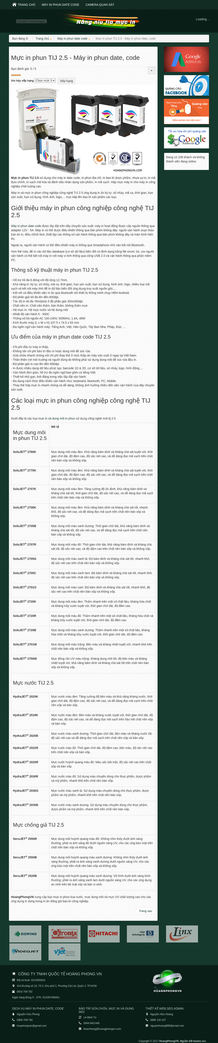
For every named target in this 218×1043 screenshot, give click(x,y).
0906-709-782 (25, 1020)
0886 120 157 (158, 1020)
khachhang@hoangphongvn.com (102, 1028)
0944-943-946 (91, 1023)
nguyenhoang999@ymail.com (167, 1025)
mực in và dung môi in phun (56, 418)
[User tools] (151, 70)
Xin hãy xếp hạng (22, 80)
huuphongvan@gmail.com (32, 1025)
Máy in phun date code (60, 4)
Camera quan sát (100, 4)
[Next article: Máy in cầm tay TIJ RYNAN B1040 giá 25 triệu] (145, 911)
